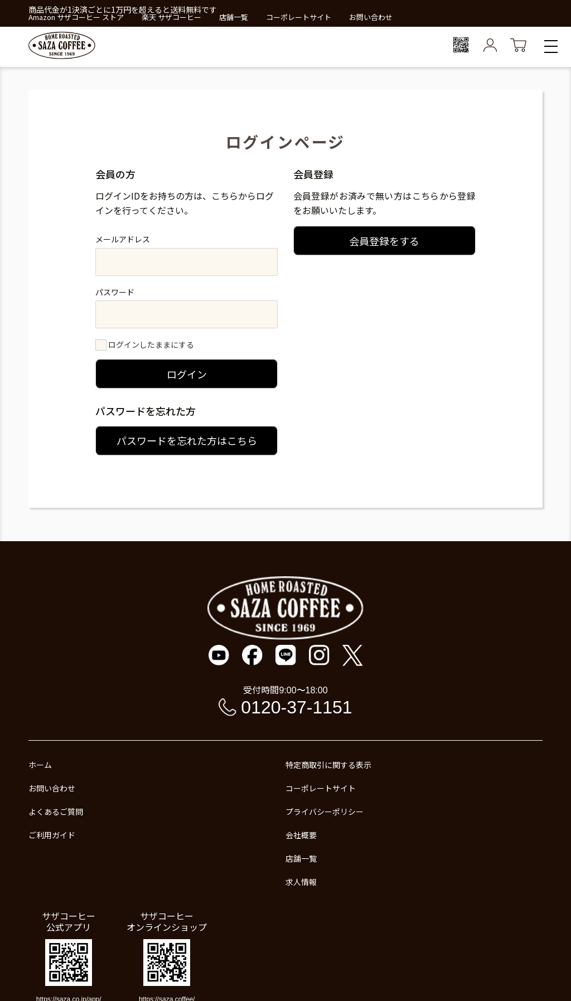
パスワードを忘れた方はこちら (187, 440)
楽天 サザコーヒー (171, 17)
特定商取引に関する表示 (328, 765)
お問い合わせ (371, 17)
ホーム (40, 765)
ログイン (187, 374)
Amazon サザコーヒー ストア (76, 17)
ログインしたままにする (151, 344)
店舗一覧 (233, 17)
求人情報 (301, 882)
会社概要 (301, 835)
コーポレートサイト (298, 17)
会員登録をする (384, 241)
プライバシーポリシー (325, 811)
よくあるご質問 (55, 811)
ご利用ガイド (51, 835)
